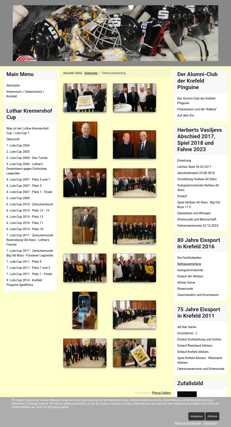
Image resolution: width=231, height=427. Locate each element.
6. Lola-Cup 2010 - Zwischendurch (29, 204)
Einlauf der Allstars (190, 276)
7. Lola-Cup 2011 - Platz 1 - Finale (29, 274)
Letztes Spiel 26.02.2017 (194, 167)
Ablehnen (212, 416)
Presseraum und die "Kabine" (197, 109)
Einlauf (182, 196)
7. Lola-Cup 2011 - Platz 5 (23, 261)
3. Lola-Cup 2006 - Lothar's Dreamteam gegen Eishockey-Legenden (26, 168)
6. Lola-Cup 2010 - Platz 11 (24, 223)
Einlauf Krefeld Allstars (193, 352)
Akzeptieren (196, 416)
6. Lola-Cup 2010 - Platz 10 (24, 229)
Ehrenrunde (185, 289)
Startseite (13, 85)
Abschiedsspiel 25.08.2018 (196, 173)
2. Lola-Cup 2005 (18, 151)
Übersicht (13, 139)
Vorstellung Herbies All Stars (197, 179)
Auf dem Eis (185, 115)
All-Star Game (186, 327)
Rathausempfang (189, 264)
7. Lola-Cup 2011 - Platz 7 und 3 (28, 268)
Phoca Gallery (161, 393)
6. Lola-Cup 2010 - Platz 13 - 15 (27, 210)
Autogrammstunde (190, 270)
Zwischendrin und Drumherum (198, 295)
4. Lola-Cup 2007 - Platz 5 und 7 (28, 179)
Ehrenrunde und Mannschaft (196, 219)
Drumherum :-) (187, 333)
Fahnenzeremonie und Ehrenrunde (200, 369)
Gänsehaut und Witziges (194, 213)
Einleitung (184, 160)
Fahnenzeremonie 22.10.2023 (197, 225)
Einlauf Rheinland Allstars (194, 345)
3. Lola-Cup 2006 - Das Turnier (27, 158)
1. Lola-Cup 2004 (18, 145)
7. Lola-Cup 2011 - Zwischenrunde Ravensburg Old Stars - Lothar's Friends (29, 239)
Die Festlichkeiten (189, 258)
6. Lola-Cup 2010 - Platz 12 (24, 217)
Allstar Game (186, 282)
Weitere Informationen (187, 423)
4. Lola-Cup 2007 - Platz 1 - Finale (29, 192)
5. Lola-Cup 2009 (18, 198)
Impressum (210, 423)
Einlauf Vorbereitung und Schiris (199, 339)
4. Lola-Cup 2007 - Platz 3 (23, 186)
